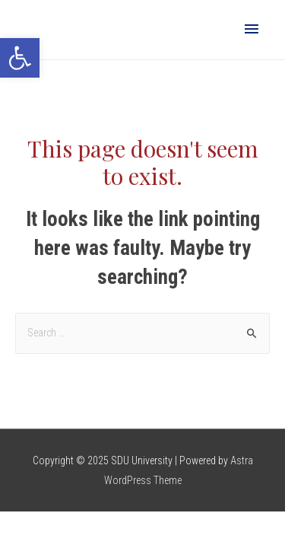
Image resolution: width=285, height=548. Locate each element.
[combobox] (142, 333)
